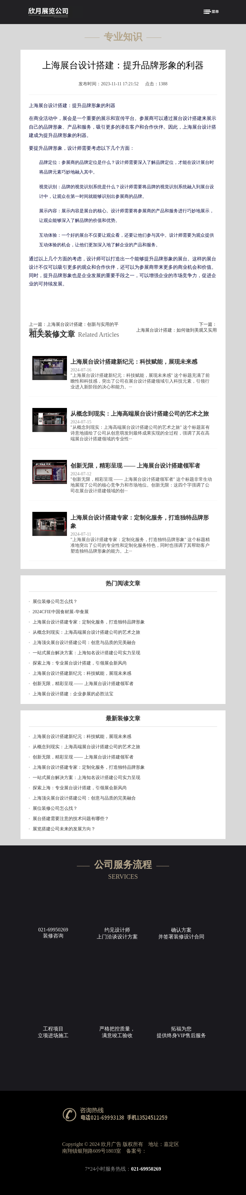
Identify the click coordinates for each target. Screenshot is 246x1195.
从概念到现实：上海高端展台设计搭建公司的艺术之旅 (86, 632)
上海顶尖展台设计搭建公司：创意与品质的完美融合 (84, 642)
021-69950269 (146, 1169)
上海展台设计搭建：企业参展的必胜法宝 (73, 693)
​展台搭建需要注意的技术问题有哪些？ (71, 818)
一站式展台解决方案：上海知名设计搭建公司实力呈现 (86, 652)
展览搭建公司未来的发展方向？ (64, 828)
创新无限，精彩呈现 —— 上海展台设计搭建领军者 (83, 683)
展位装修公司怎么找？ (55, 601)
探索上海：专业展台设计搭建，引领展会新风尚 (80, 663)
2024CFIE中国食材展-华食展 (61, 611)
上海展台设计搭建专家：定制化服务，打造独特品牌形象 (89, 622)
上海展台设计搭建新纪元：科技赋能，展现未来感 (82, 673)
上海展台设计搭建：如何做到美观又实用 (176, 330)
